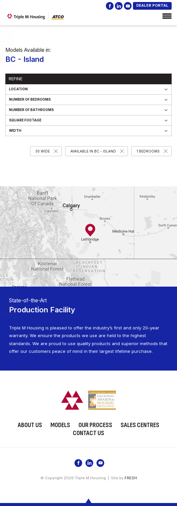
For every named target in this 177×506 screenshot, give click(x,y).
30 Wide (42, 151)
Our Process (95, 425)
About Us (30, 425)
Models (60, 425)
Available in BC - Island (93, 151)
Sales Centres (140, 425)
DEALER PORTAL (152, 5)
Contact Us (88, 433)
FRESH (131, 478)
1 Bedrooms (148, 151)
